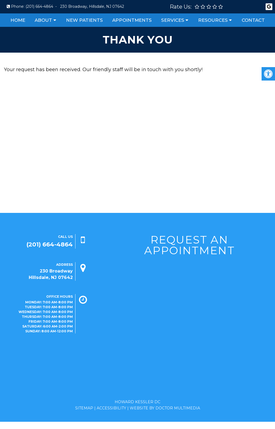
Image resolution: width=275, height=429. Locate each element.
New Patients (84, 20)
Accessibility (111, 408)
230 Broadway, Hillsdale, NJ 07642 (92, 6)
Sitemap (84, 408)
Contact (253, 20)
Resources (213, 20)
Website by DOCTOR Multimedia (165, 408)
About (43, 20)
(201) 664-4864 (39, 6)
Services (172, 20)
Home (17, 20)
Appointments (132, 20)
